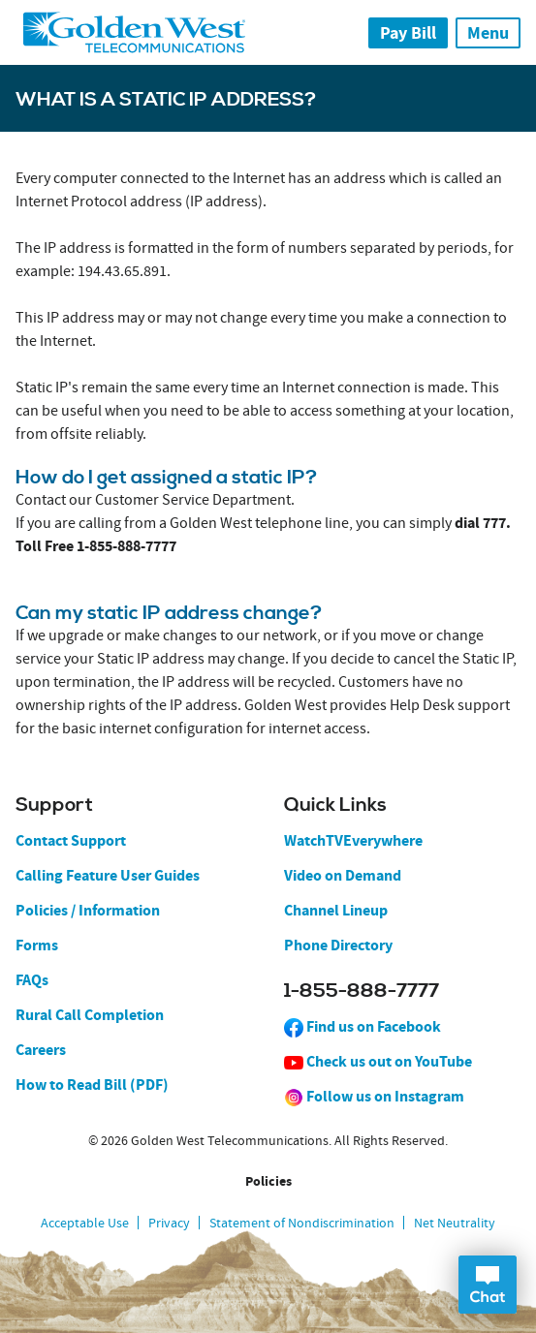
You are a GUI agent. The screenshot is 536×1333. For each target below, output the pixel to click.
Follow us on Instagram (374, 1096)
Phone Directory (338, 945)
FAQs (32, 980)
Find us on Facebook (362, 1026)
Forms (37, 945)
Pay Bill (408, 33)
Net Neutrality (454, 1222)
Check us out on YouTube (378, 1061)
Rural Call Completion (90, 1015)
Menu (488, 33)
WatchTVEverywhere (353, 840)
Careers (41, 1049)
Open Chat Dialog (487, 1285)
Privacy (169, 1222)
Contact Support (71, 840)
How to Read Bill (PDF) (92, 1084)
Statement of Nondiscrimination (301, 1222)
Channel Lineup (336, 910)
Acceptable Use (85, 1222)
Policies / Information (88, 910)
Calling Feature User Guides (108, 875)
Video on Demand (342, 875)
